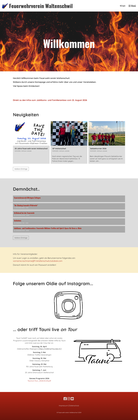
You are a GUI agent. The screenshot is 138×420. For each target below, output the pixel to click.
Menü (132, 5)
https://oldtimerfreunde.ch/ (50, 349)
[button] (69, 199)
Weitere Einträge (20, 169)
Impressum (63, 405)
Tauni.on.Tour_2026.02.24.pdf (39, 381)
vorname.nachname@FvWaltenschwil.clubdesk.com (37, 261)
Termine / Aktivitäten (69, 63)
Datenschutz (74, 405)
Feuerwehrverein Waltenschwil (41, 5)
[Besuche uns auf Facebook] (65, 399)
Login (122, 5)
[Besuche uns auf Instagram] (68, 399)
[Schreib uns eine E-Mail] (72, 399)
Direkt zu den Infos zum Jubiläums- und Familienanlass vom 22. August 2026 (50, 100)
